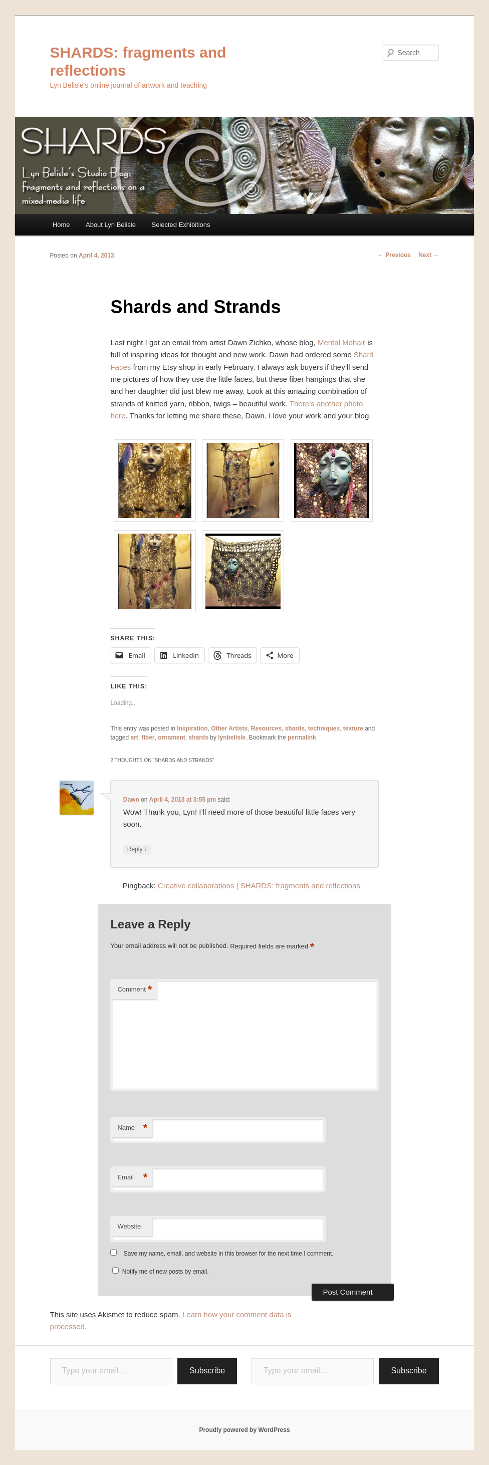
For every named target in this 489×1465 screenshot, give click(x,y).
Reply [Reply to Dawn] (137, 849)
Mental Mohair (341, 342)
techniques (324, 728)
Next (428, 255)
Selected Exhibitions (180, 224)
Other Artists (229, 728)
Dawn (131, 799)
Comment (134, 990)
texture (353, 728)
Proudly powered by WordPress (244, 1429)
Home (61, 224)
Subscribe (207, 1370)
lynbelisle (232, 737)
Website (129, 1226)
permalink (302, 737)
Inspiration (192, 728)
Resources (266, 728)
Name (132, 1128)
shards (295, 728)
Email (132, 1177)
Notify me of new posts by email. (165, 1271)
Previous (394, 255)
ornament (171, 737)
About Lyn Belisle (111, 224)
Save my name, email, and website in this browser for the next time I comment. (229, 1253)
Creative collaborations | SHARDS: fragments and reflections (259, 885)
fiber (147, 737)
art (134, 737)
